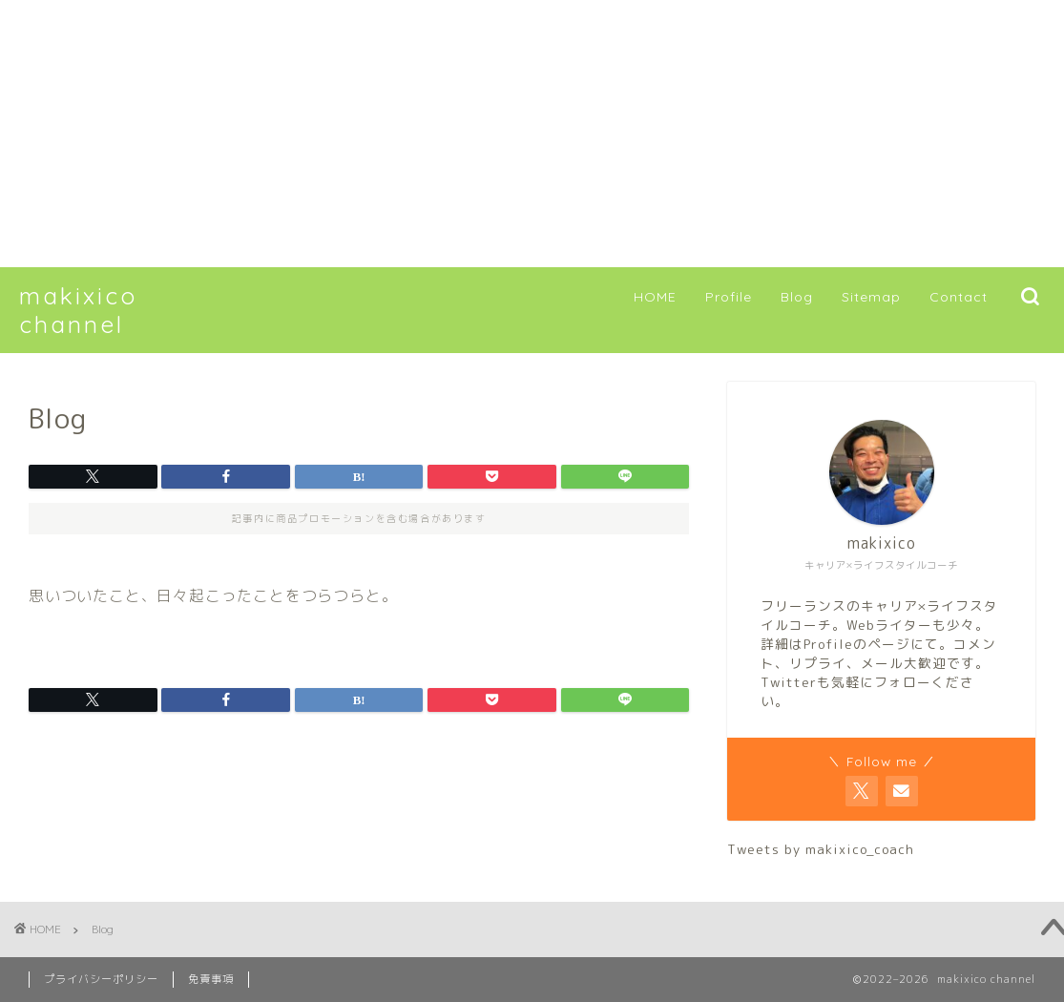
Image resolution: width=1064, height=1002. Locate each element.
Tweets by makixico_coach (820, 849)
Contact (958, 296)
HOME (655, 296)
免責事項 (211, 979)
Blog (797, 296)
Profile (728, 296)
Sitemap (871, 296)
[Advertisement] (532, 133)
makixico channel (78, 310)
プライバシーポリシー (101, 979)
